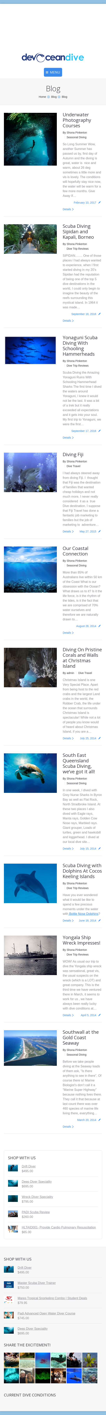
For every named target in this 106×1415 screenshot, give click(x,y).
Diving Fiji (73, 454)
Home (42, 96)
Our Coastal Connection (75, 551)
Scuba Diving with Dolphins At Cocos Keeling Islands (82, 870)
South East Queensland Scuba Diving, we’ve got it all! (79, 763)
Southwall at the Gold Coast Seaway (81, 1037)
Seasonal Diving (76, 137)
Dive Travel (73, 466)
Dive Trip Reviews (78, 248)
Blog (54, 96)
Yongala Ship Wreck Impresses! (82, 940)
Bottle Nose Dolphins (83, 913)
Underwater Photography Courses (77, 120)
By (75, 132)
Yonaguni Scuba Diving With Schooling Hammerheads (80, 345)
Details (67, 209)
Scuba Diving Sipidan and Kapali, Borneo (78, 231)
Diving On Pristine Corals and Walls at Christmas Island (82, 657)
